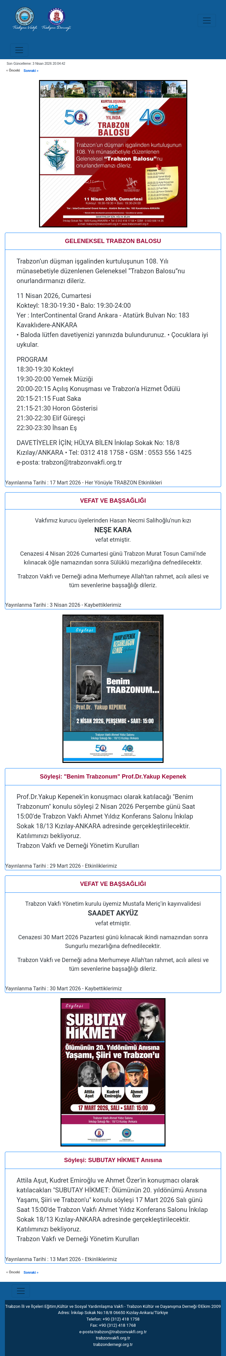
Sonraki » (30, 71)
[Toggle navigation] (207, 20)
